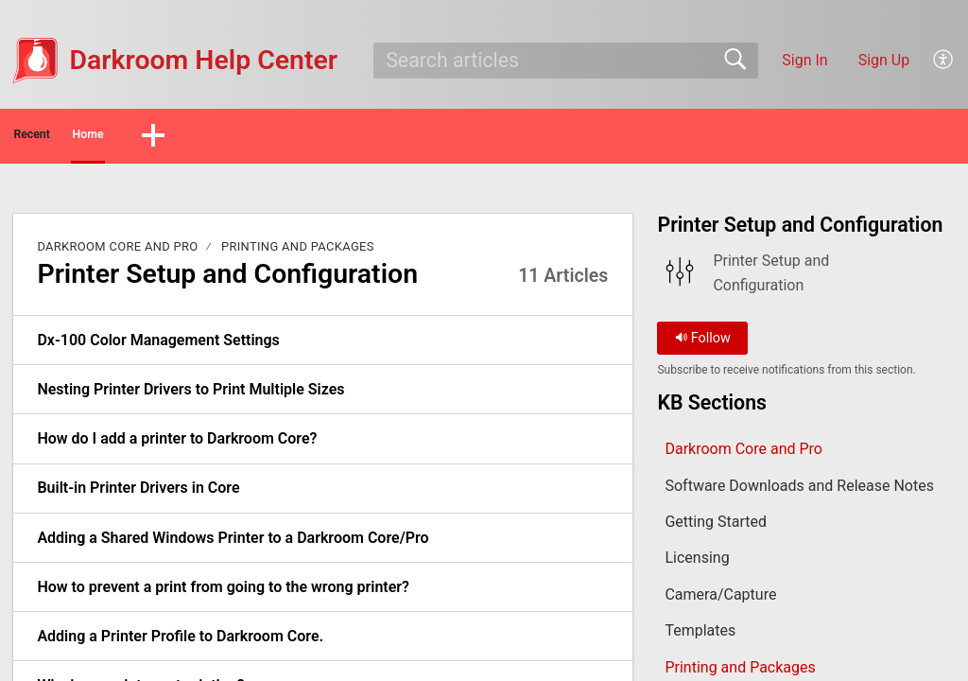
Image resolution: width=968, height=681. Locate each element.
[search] (565, 61)
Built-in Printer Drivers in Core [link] (138, 493)
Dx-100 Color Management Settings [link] (158, 346)
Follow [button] (703, 344)
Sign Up (884, 60)
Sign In (804, 60)
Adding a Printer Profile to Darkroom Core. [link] (180, 642)
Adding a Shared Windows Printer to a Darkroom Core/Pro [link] (232, 543)
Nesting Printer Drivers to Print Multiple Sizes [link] (190, 395)
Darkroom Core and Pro (117, 252)
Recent (69, 138)
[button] (944, 60)
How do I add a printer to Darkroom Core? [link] (177, 444)
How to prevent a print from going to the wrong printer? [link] (223, 593)
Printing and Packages (297, 252)
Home (179, 138)
